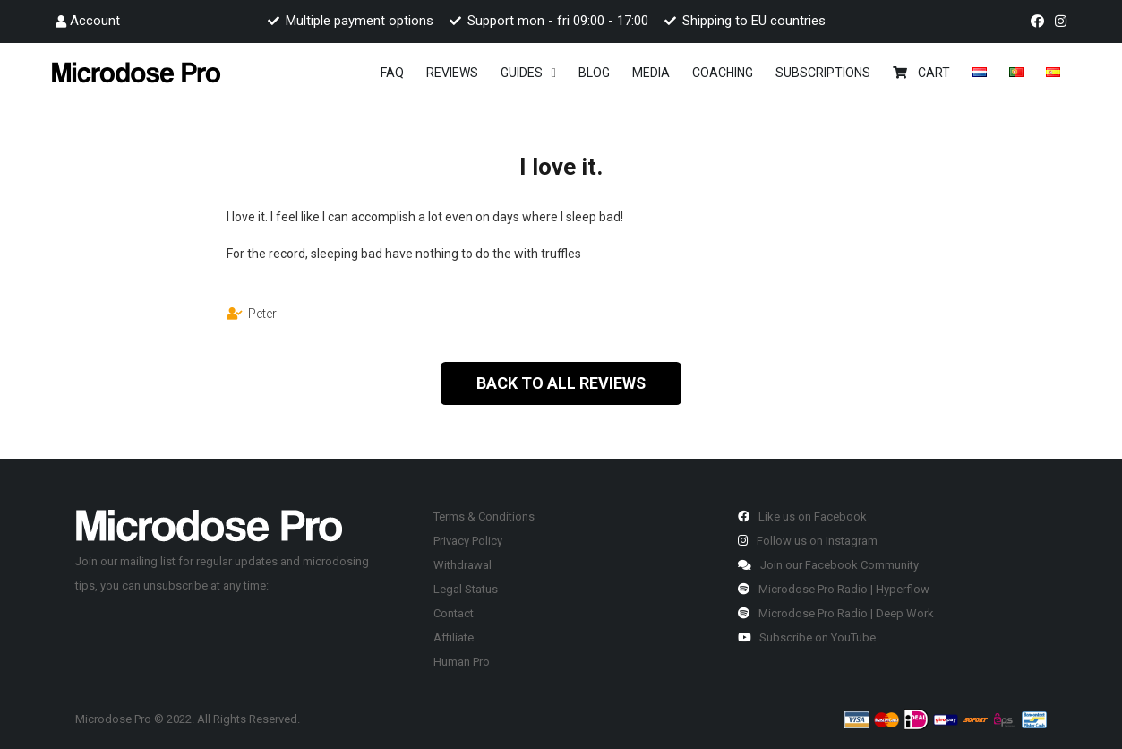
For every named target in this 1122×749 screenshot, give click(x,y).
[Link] (136, 72)
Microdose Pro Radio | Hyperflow (833, 589)
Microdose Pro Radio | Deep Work (836, 613)
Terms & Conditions (484, 516)
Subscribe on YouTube (807, 637)
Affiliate (453, 637)
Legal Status (465, 589)
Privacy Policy (467, 540)
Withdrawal (462, 565)
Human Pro (461, 661)
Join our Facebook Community (828, 565)
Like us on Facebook (802, 516)
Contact (453, 613)
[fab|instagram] (1063, 21)
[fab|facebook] (1040, 21)
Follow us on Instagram (808, 540)
